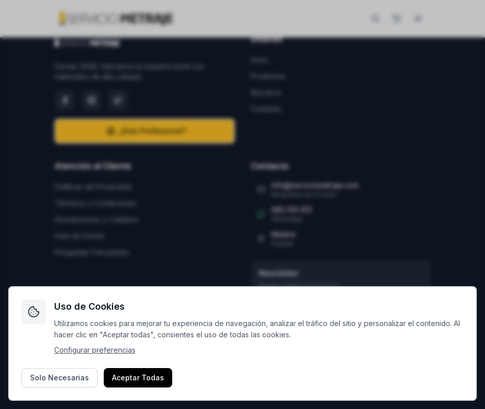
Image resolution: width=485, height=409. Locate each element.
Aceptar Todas (138, 377)
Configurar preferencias (94, 350)
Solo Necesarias (59, 377)
